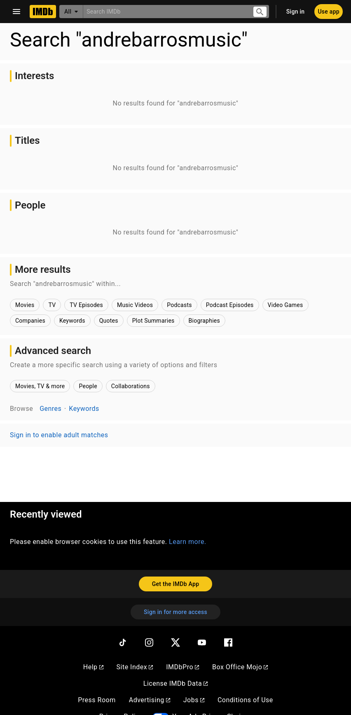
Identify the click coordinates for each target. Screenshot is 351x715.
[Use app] (328, 11)
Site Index (135, 667)
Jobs (193, 700)
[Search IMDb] (164, 11)
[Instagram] (149, 642)
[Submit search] (260, 12)
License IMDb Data (175, 683)
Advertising (149, 700)
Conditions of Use (245, 700)
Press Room (96, 700)
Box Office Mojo (240, 667)
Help (93, 667)
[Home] (43, 11)
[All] (71, 11)
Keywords (84, 409)
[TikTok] (123, 642)
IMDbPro (182, 667)
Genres (50, 409)
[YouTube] (202, 642)
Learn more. (187, 542)
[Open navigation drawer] (16, 11)
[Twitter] (175, 642)
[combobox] (164, 11)
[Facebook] (228, 642)
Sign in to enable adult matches (59, 435)
